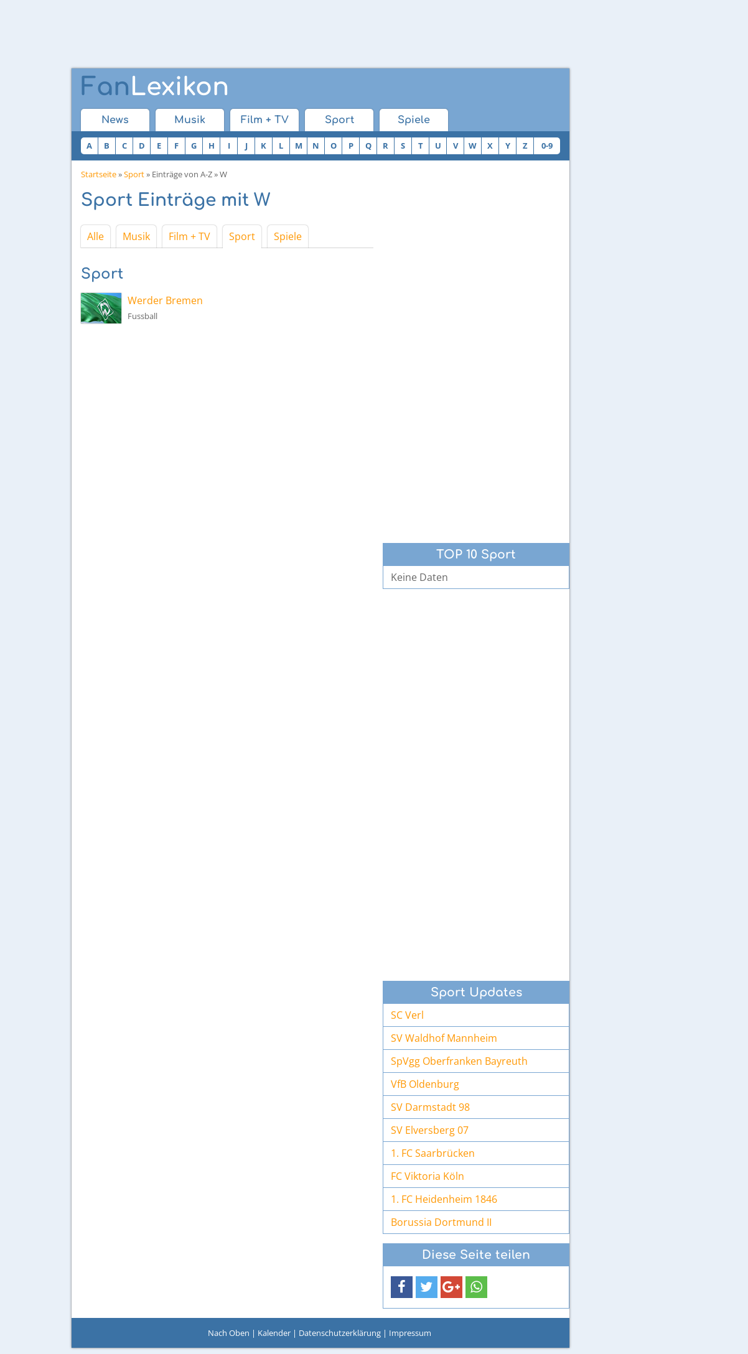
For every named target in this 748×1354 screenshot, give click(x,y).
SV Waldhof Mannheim (444, 1038)
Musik (189, 120)
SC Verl (407, 1015)
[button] (402, 1287)
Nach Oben (229, 1332)
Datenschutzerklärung (340, 1332)
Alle (95, 236)
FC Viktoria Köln (427, 1176)
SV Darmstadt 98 (430, 1107)
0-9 (547, 145)
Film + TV (265, 120)
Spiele (414, 120)
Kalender (274, 1332)
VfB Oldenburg (425, 1084)
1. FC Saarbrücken (433, 1153)
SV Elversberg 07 (430, 1130)
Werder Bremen (165, 300)
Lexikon (155, 87)
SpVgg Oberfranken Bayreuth (459, 1061)
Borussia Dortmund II (441, 1222)
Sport (339, 120)
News (115, 120)
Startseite (98, 174)
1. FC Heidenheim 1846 (444, 1199)
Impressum (410, 1332)
